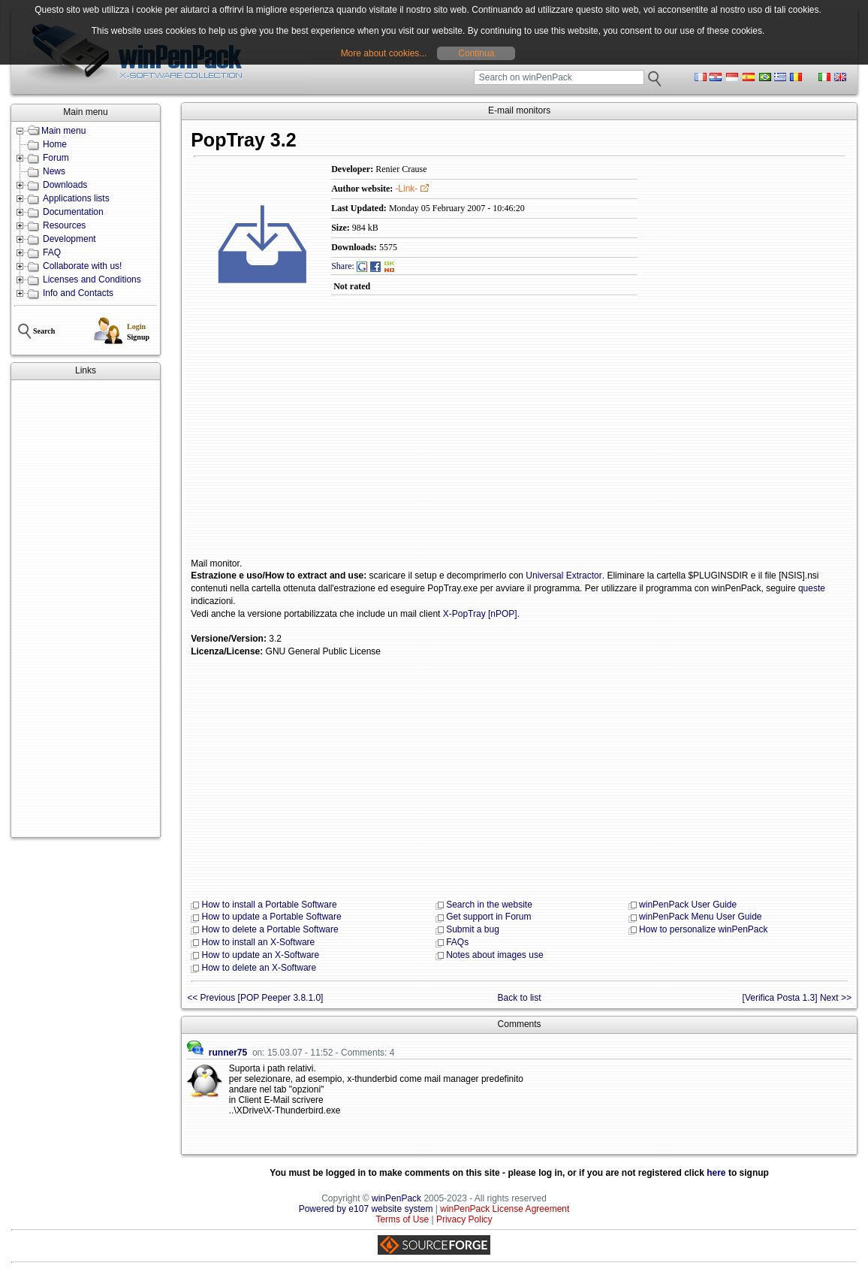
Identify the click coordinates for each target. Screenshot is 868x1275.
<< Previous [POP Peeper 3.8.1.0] (255, 998)
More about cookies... (384, 53)
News (54, 171)
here (716, 1173)
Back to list (519, 998)
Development (69, 239)
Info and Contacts (78, 293)
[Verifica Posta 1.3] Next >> (797, 998)
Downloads (65, 185)
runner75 (228, 1052)
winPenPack (396, 1198)
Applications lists (76, 198)
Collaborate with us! (82, 266)
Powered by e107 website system (366, 1209)
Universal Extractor (563, 575)
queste (811, 588)
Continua (476, 53)
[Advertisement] (85, 608)
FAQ (52, 252)
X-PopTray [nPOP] (480, 614)
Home (55, 144)
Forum (56, 158)
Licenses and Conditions (92, 279)
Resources (64, 225)
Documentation (73, 212)
